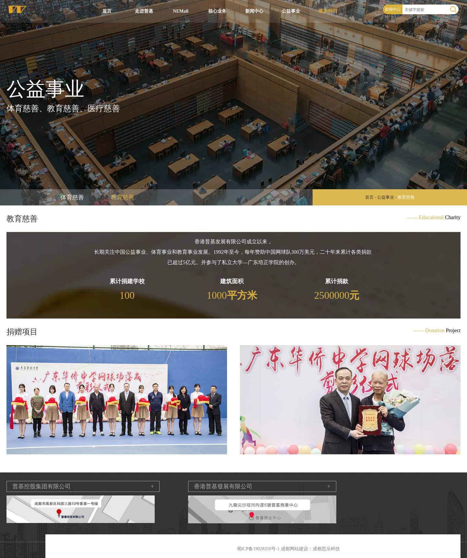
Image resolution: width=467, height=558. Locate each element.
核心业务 (217, 11)
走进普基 (144, 11)
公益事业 (291, 11)
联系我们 (328, 11)
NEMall (180, 11)
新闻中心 (254, 11)
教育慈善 (122, 197)
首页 (107, 11)
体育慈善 (72, 197)
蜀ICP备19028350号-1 (258, 548)
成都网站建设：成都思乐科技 (310, 548)
